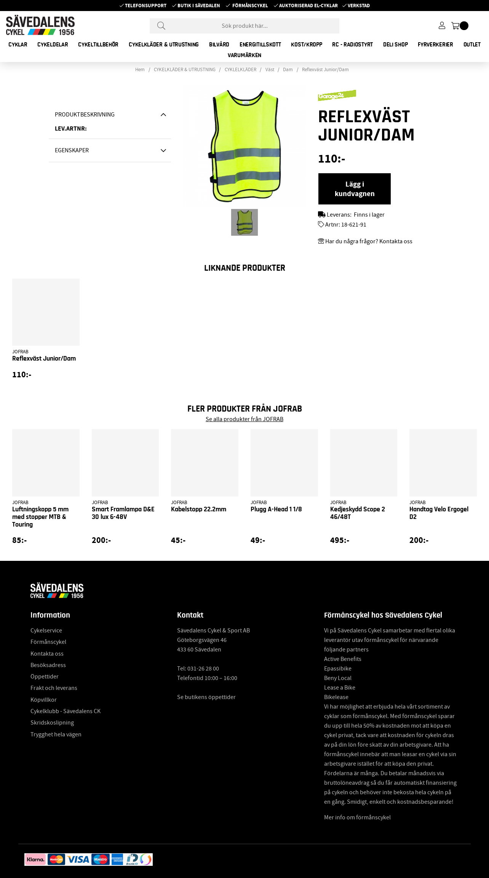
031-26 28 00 (203, 668)
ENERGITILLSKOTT (260, 45)
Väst (269, 70)
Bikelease (336, 697)
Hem (140, 70)
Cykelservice (46, 630)
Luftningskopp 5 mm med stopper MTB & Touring (40, 517)
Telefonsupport (145, 5)
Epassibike (338, 668)
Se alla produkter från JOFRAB (244, 419)
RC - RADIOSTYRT (352, 45)
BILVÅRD (219, 45)
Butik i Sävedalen (198, 5)
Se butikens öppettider (206, 697)
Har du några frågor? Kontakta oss (368, 241)
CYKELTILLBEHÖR (98, 45)
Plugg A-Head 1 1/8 (276, 509)
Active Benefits (342, 659)
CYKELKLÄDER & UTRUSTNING (164, 45)
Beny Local (338, 678)
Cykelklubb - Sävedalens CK (65, 711)
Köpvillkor (43, 700)
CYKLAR (17, 45)
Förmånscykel (250, 5)
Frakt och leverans (53, 688)
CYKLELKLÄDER (240, 70)
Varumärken (244, 55)
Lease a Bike (339, 687)
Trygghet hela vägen (56, 734)
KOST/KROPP (306, 45)
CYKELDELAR (52, 45)
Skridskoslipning (52, 722)
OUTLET (472, 45)
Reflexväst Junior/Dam (325, 70)
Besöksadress (48, 665)
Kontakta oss (47, 654)
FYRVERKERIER (435, 45)
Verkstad (359, 5)
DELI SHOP (395, 45)
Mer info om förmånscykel (357, 817)
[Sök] (244, 26)
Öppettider (44, 676)
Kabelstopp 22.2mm (198, 509)
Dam (288, 70)
